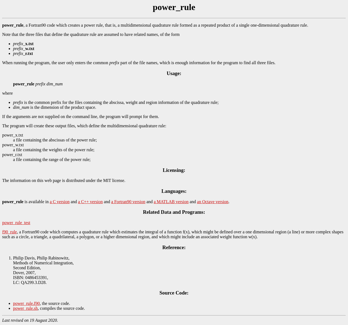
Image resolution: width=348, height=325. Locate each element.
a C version (60, 201)
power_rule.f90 (26, 303)
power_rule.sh (25, 308)
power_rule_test (16, 222)
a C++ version (90, 201)
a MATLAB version (171, 201)
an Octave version (213, 201)
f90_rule (9, 232)
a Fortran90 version (128, 201)
